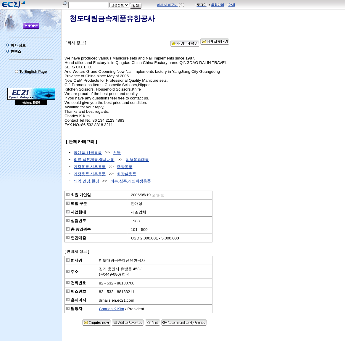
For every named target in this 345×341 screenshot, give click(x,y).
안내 (231, 5)
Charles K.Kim (111, 309)
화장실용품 (126, 174)
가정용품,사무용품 (90, 167)
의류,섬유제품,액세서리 (94, 159)
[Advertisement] (31, 148)
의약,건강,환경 (86, 181)
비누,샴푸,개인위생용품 (130, 181)
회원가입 (217, 5)
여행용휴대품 (137, 159)
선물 (117, 152)
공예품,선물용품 (88, 152)
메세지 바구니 (167, 5)
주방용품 (124, 167)
